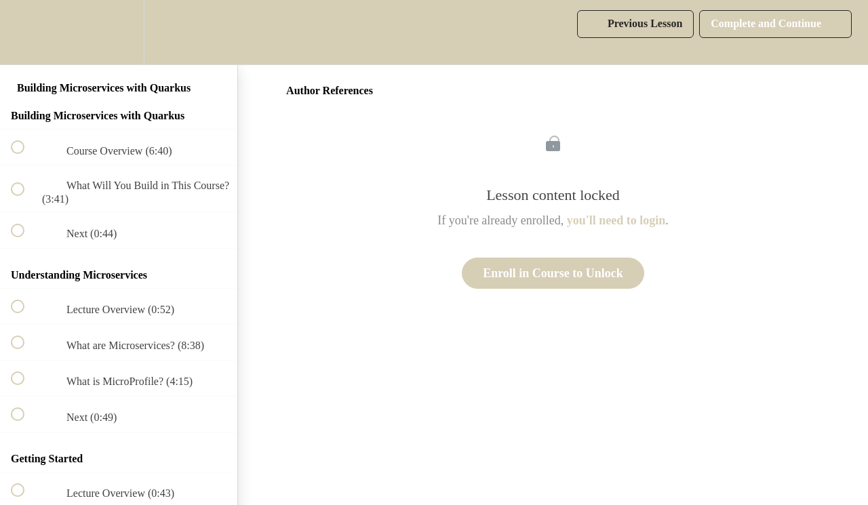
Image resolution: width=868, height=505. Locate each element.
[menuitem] (119, 32)
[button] (25, 32)
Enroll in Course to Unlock (553, 273)
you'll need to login (616, 220)
